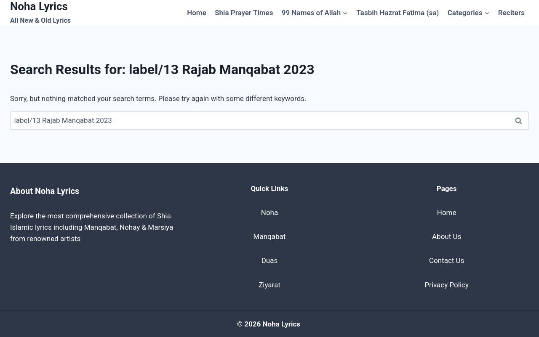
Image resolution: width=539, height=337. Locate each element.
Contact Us (446, 260)
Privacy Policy (446, 285)
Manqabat (269, 236)
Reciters (511, 12)
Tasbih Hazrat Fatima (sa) (398, 12)
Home (196, 12)
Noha (269, 212)
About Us (446, 236)
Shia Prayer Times (244, 12)
